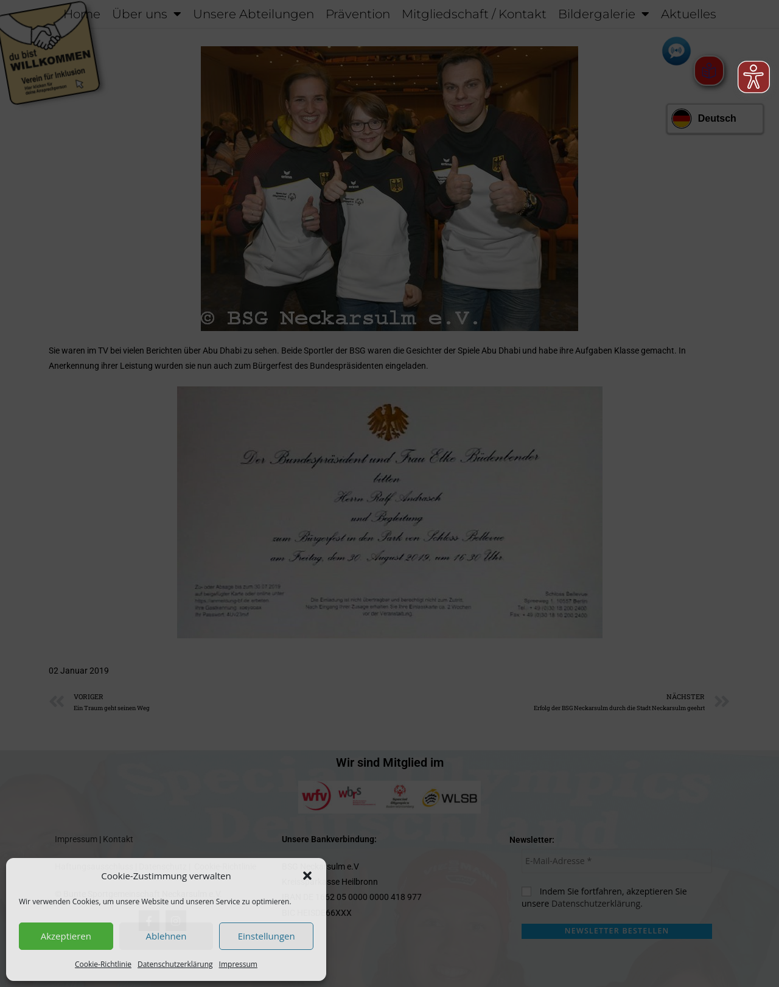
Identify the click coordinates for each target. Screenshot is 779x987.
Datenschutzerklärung (175, 964)
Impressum (238, 964)
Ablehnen (166, 936)
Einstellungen (266, 936)
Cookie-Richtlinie (103, 964)
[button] (307, 876)
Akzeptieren (66, 936)
